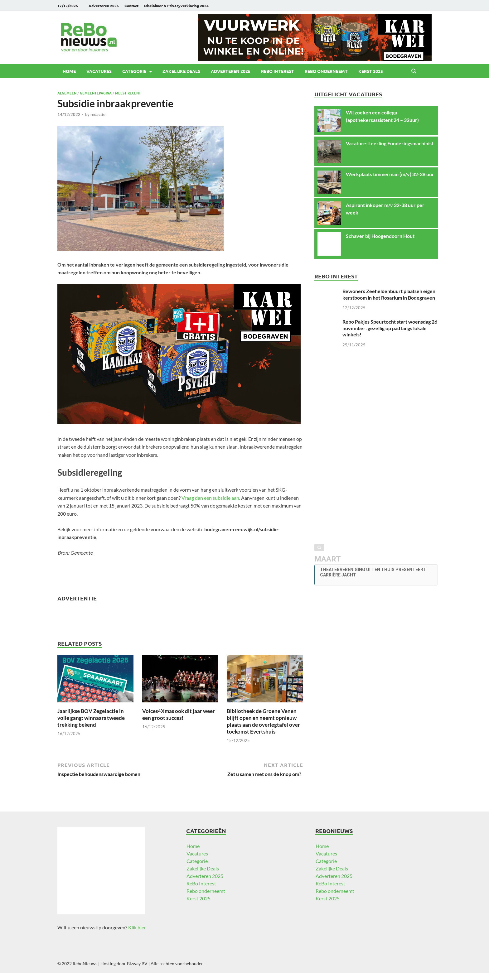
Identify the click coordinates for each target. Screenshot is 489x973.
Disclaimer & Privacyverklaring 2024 (176, 5)
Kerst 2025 (370, 71)
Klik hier (137, 927)
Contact (131, 5)
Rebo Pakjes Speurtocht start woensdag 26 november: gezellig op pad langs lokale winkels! (389, 328)
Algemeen (66, 92)
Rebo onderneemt (326, 71)
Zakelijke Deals (181, 71)
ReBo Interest (277, 71)
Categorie (134, 71)
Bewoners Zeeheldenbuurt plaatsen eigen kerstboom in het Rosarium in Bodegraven (388, 294)
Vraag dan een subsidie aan (210, 498)
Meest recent (128, 92)
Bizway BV (137, 963)
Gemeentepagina (96, 92)
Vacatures (99, 71)
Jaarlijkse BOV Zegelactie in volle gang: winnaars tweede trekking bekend (91, 718)
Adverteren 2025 (104, 5)
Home (69, 71)
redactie (97, 114)
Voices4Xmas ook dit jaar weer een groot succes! (178, 714)
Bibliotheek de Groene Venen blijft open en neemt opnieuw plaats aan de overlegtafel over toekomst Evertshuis (263, 721)
